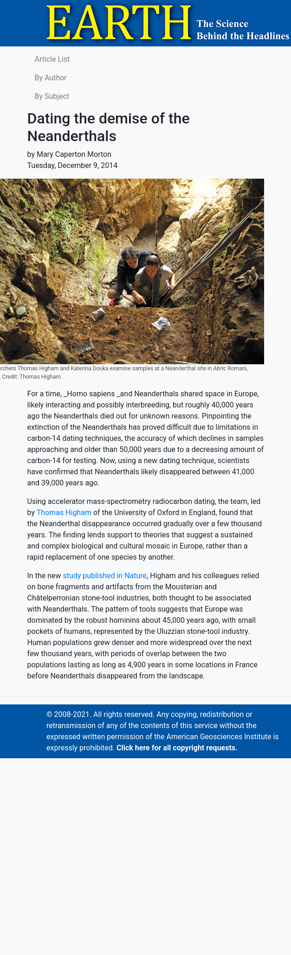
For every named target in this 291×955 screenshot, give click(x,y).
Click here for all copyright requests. (177, 747)
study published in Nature (105, 575)
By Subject (52, 96)
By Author (51, 77)
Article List (52, 59)
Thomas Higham (64, 512)
